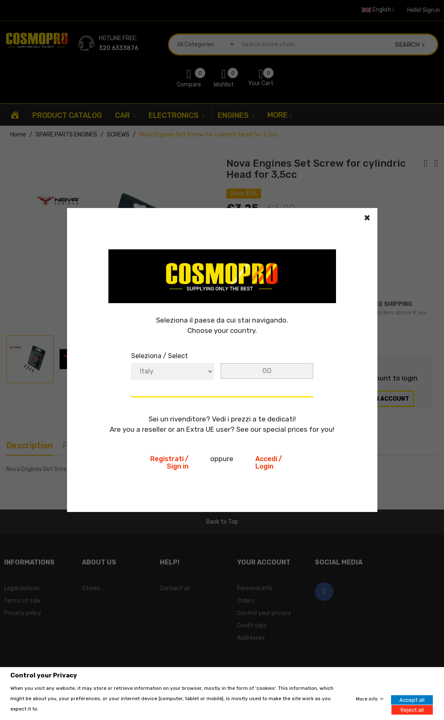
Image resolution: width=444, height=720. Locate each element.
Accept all (412, 700)
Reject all (412, 709)
